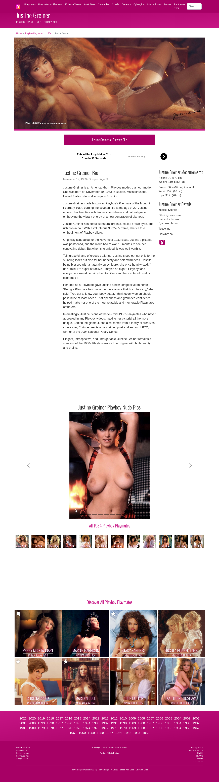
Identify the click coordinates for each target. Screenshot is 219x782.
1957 (109, 733)
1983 (187, 723)
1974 (86, 728)
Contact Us (198, 762)
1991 (114, 723)
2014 (86, 718)
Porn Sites (75, 770)
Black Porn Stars (23, 747)
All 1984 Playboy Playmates (109, 525)
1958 (100, 733)
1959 (91, 733)
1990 (123, 723)
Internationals (154, 4)
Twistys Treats (22, 759)
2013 (96, 718)
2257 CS (199, 756)
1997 (59, 723)
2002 (196, 718)
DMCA (200, 753)
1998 (50, 723)
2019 (41, 718)
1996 (68, 723)
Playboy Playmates (34, 33)
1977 (59, 728)
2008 (141, 718)
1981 (23, 728)
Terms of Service (196, 750)
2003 (187, 718)
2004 (177, 718)
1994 (86, 723)
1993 (96, 723)
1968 (141, 728)
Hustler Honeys (22, 753)
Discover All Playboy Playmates (109, 602)
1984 (49, 33)
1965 (168, 728)
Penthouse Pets (180, 6)
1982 (196, 723)
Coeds (115, 4)
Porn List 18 (113, 770)
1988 (141, 723)
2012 (105, 718)
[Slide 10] (136, 514)
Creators (126, 4)
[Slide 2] (88, 514)
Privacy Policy (197, 747)
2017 (59, 718)
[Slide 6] (112, 514)
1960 (82, 733)
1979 (41, 728)
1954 (136, 733)
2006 (159, 718)
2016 (68, 718)
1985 (168, 723)
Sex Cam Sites (142, 770)
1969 (132, 728)
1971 (114, 728)
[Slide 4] (100, 514)
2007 (150, 718)
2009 (132, 718)
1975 (77, 728)
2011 (114, 718)
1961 (73, 733)
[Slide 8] (124, 514)
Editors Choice (73, 4)
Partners (199, 759)
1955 (127, 733)
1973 (96, 728)
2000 (32, 723)
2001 (23, 723)
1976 (68, 728)
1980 (32, 728)
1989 (132, 723)
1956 (118, 733)
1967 (150, 728)
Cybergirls (139, 4)
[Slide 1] (82, 514)
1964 (177, 728)
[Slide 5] (106, 514)
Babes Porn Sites (127, 770)
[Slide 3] (94, 514)
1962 (196, 728)
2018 (50, 718)
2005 (168, 718)
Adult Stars (89, 4)
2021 (23, 718)
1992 (105, 723)
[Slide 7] (118, 514)
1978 (50, 728)
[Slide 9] (130, 514)
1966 (159, 728)
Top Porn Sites (101, 770)
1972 (105, 728)
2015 (77, 718)
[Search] (194, 6)
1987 (150, 723)
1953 (146, 733)
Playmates (30, 4)
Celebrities (103, 4)
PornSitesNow (87, 770)
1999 (41, 723)
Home (19, 33)
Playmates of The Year (50, 4)
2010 (123, 718)
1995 (77, 723)
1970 (123, 728)
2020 (32, 718)
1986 (159, 723)
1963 (187, 728)
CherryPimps (21, 750)
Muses (167, 4)
